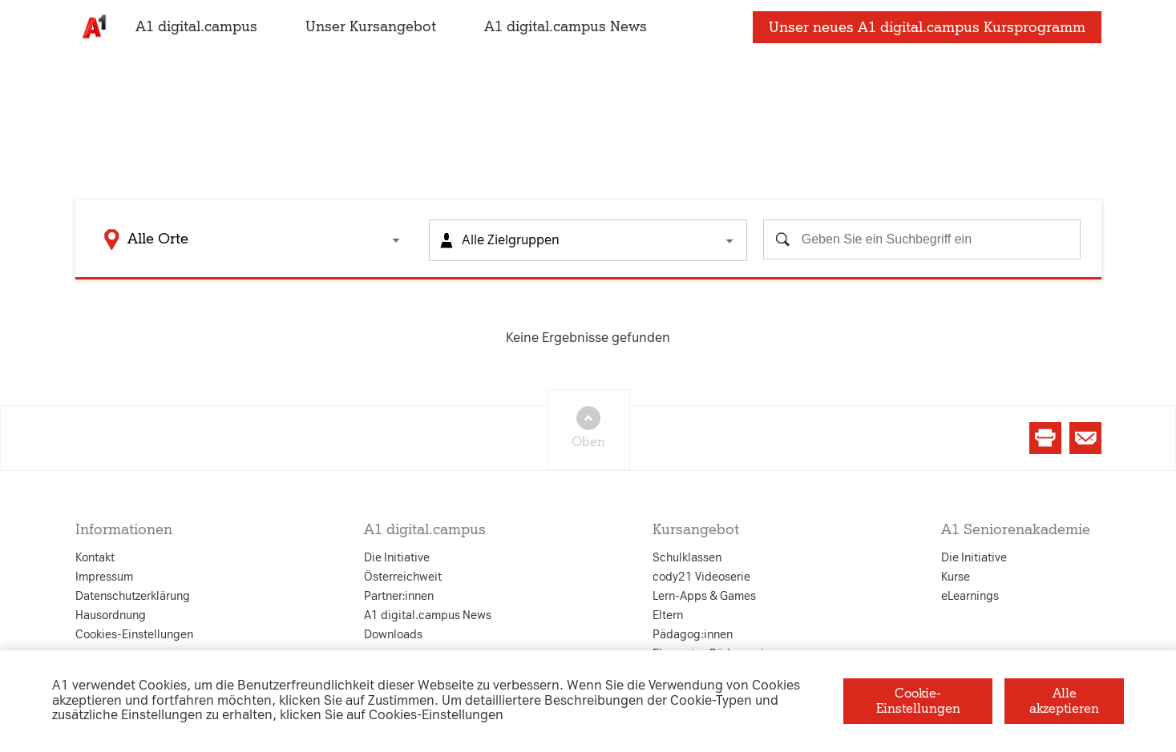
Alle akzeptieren (1064, 700)
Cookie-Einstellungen (918, 700)
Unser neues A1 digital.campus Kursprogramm (927, 34)
